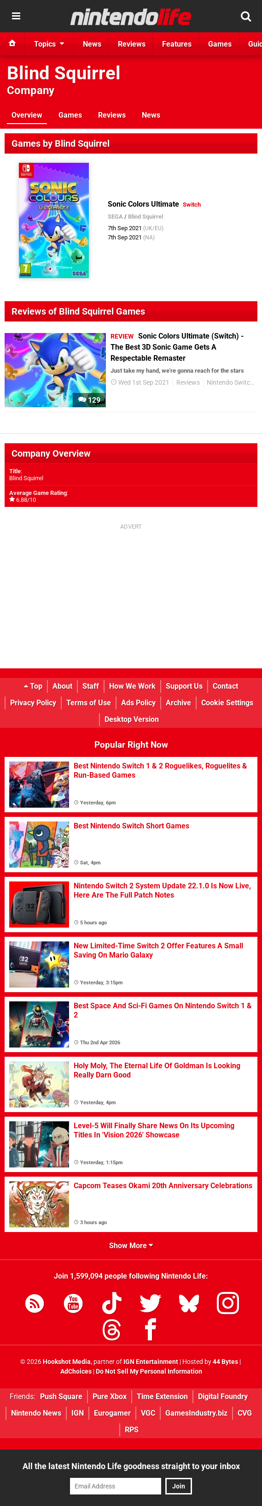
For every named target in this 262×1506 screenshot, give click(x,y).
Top (33, 686)
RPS (132, 1429)
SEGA (115, 216)
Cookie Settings (227, 702)
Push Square (61, 1396)
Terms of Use (88, 702)
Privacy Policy (33, 702)
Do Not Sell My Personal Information (149, 1371)
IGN (77, 1413)
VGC (148, 1413)
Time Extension (162, 1396)
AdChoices (76, 1371)
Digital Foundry (223, 1396)
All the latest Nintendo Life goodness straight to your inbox (131, 1466)
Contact (225, 686)
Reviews (112, 115)
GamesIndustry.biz (196, 1413)
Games (70, 115)
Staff (90, 686)
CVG (245, 1413)
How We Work (132, 686)
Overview (27, 115)
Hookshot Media (67, 1362)
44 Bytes (225, 1362)
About (62, 686)
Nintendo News (36, 1413)
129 (89, 400)
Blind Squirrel (64, 73)
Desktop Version (132, 719)
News (151, 115)
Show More (131, 1245)
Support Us (184, 686)
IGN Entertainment (150, 1362)
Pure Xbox (110, 1396)
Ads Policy (138, 702)
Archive (178, 702)
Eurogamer (112, 1413)
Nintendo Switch (230, 383)
